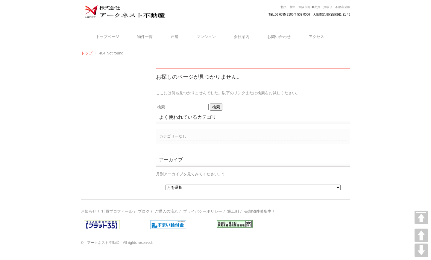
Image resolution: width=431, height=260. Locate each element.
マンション (206, 36)
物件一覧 (145, 36)
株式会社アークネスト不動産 (117, 22)
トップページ (107, 36)
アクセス (316, 36)
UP (421, 235)
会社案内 (241, 36)
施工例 (233, 211)
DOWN (421, 250)
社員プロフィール (117, 211)
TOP (421, 217)
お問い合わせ (279, 36)
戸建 (174, 36)
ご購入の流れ (166, 211)
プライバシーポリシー (202, 211)
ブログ (144, 211)
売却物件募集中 (257, 211)
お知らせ (88, 211)
